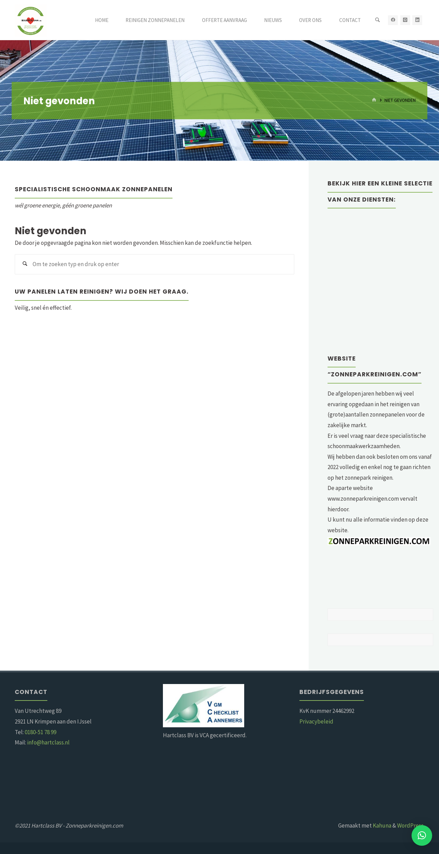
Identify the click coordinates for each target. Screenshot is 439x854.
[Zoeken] (377, 20)
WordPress (410, 825)
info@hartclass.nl (48, 742)
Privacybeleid (316, 721)
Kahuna (381, 825)
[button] (422, 835)
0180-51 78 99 (40, 732)
